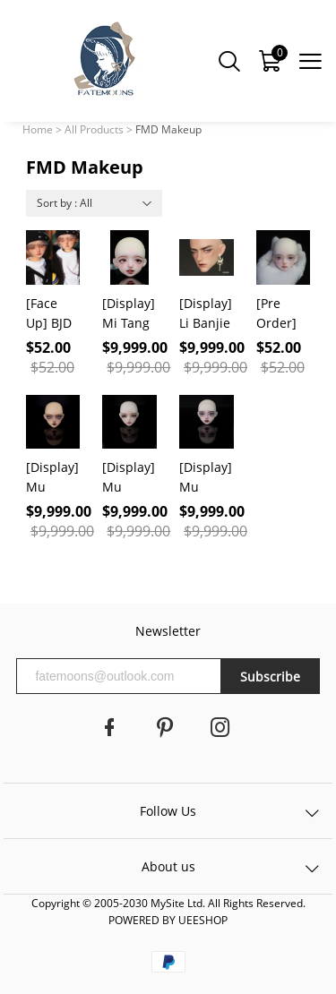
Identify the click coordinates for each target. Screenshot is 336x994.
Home (37, 129)
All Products (94, 129)
